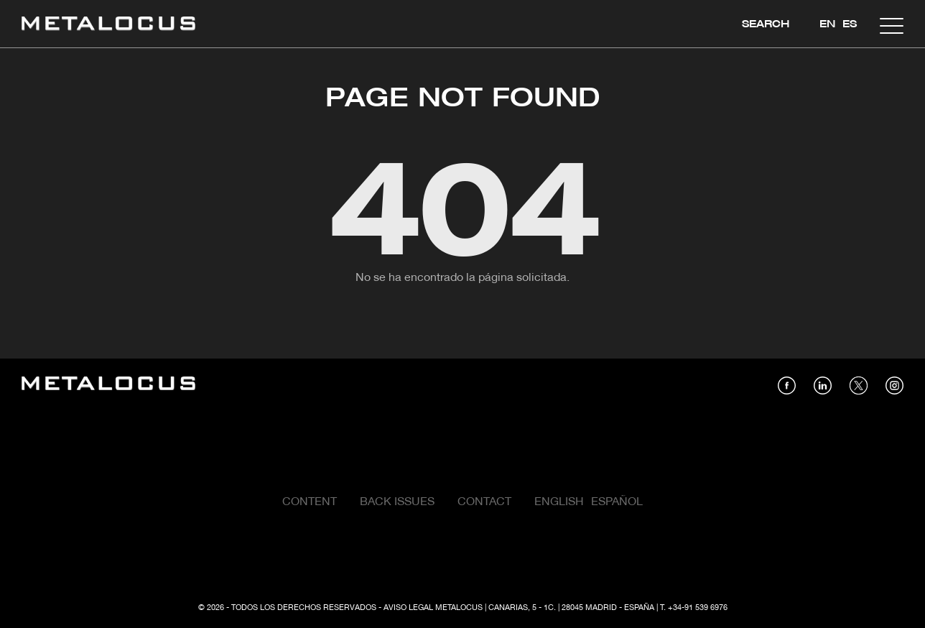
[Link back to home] (108, 25)
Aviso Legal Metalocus (433, 607)
